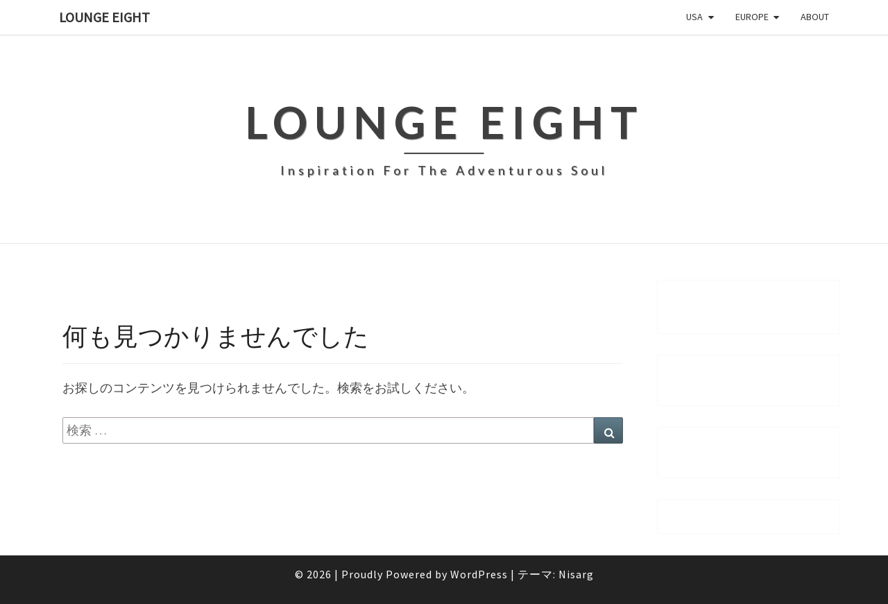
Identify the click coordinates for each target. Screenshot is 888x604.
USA (694, 16)
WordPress (479, 574)
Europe (752, 16)
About (815, 16)
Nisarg (576, 574)
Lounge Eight (104, 17)
